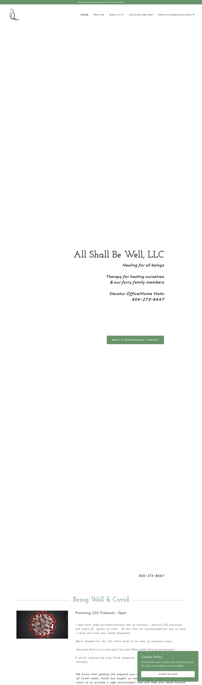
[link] (13, 14)
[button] (176, 15)
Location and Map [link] (141, 14)
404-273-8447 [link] (151, 575)
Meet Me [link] (98, 14)
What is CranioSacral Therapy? (135, 339)
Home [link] (84, 14)
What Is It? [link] (116, 14)
